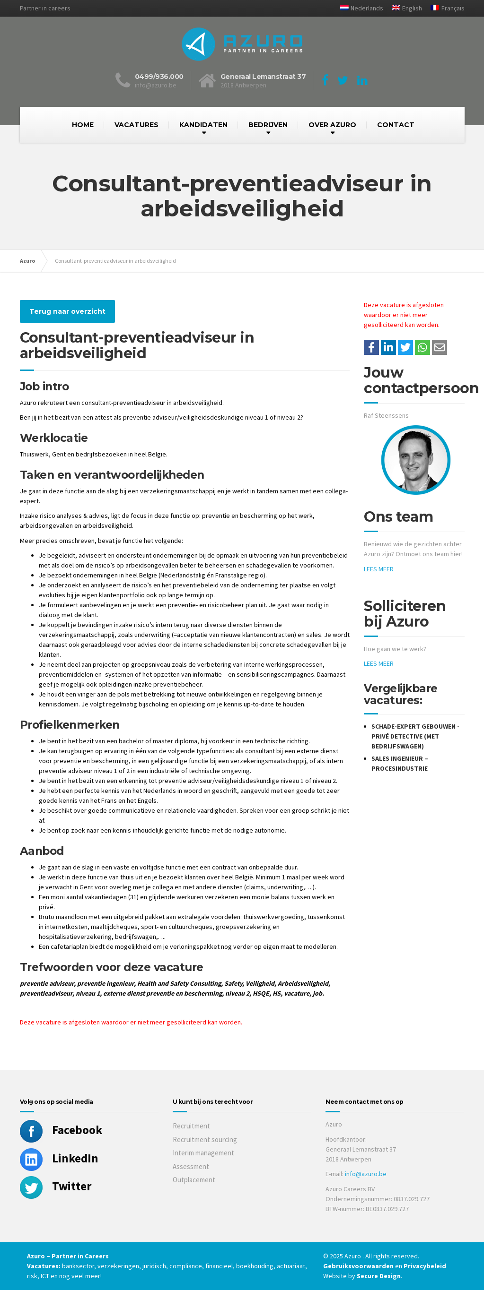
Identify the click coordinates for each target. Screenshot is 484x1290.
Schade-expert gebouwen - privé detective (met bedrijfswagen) (415, 736)
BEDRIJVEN (268, 124)
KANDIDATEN (203, 124)
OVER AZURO (332, 124)
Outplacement (194, 1179)
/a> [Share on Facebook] (371, 347)
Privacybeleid (425, 1266)
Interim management (203, 1152)
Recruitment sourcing (205, 1139)
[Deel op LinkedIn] (388, 347)
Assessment (191, 1166)
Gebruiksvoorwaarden (359, 1266)
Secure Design (379, 1276)
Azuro (27, 260)
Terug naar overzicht (67, 311)
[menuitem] (358, 8)
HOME (83, 124)
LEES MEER (379, 569)
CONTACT (395, 124)
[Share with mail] (439, 347)
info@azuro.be (366, 1174)
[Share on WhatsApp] (422, 347)
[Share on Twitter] (405, 347)
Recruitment (191, 1125)
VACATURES (136, 124)
